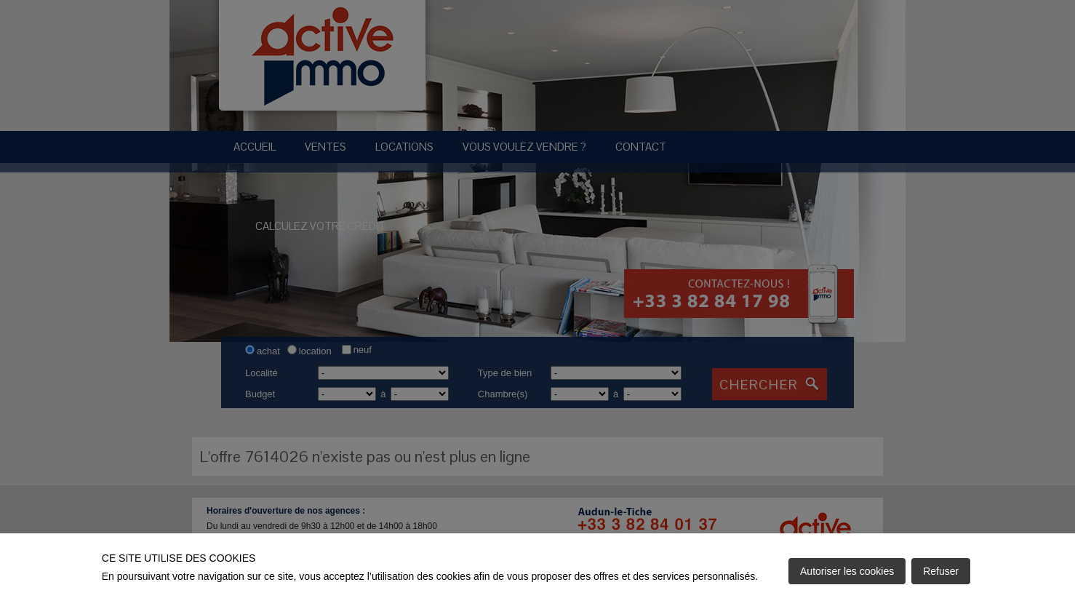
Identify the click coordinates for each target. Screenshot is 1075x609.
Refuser (941, 571)
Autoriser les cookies (847, 571)
